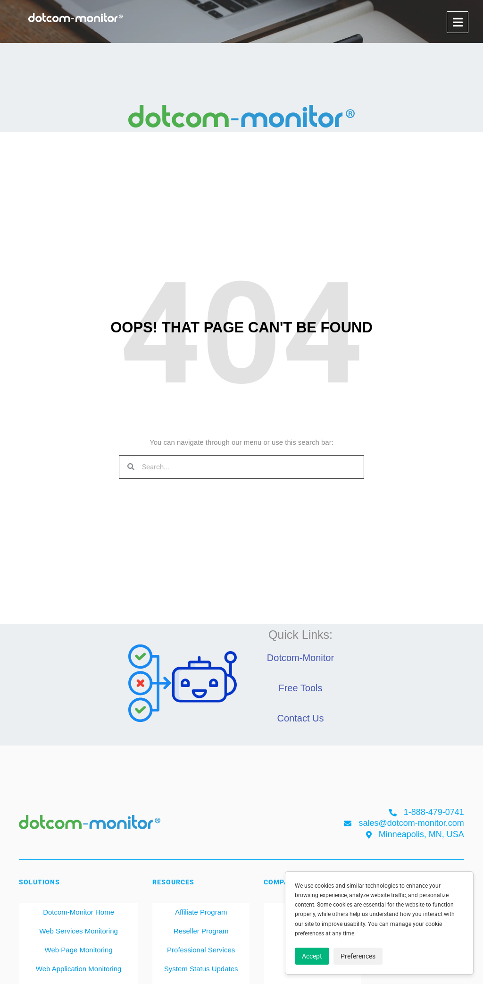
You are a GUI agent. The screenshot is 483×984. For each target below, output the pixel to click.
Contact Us (300, 718)
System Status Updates (201, 969)
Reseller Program (201, 931)
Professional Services (201, 950)
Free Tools (300, 688)
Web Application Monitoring (79, 969)
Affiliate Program (201, 912)
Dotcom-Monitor (300, 658)
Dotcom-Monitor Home (78, 912)
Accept (312, 956)
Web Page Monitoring (79, 950)
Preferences (358, 956)
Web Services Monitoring (78, 931)
